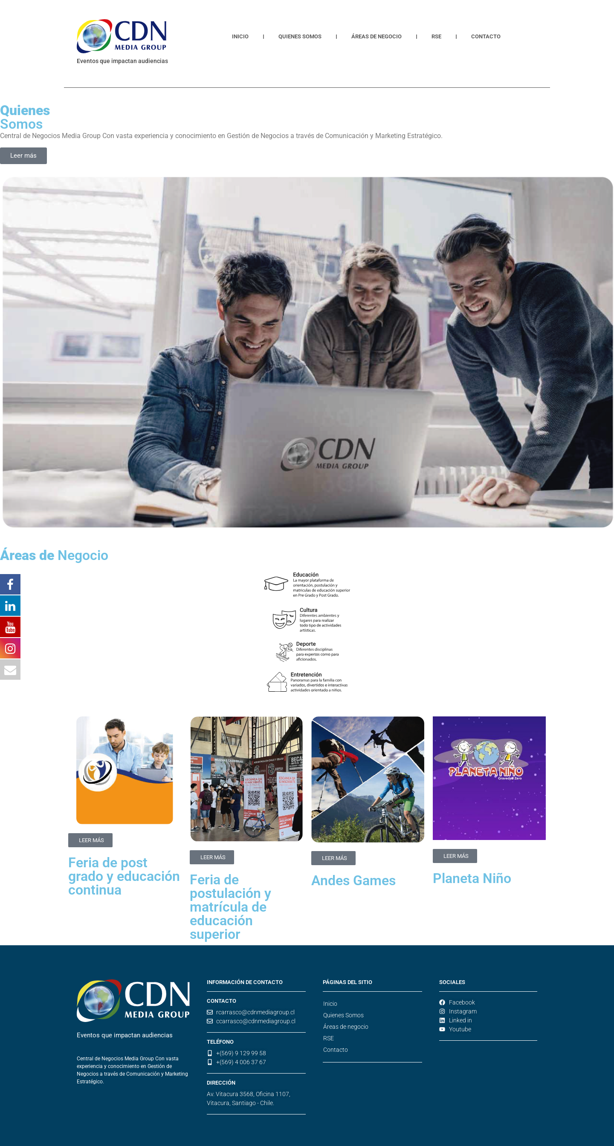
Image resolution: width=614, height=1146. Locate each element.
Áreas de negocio (376, 36)
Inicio (240, 36)
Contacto (486, 36)
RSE (436, 36)
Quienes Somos (299, 36)
